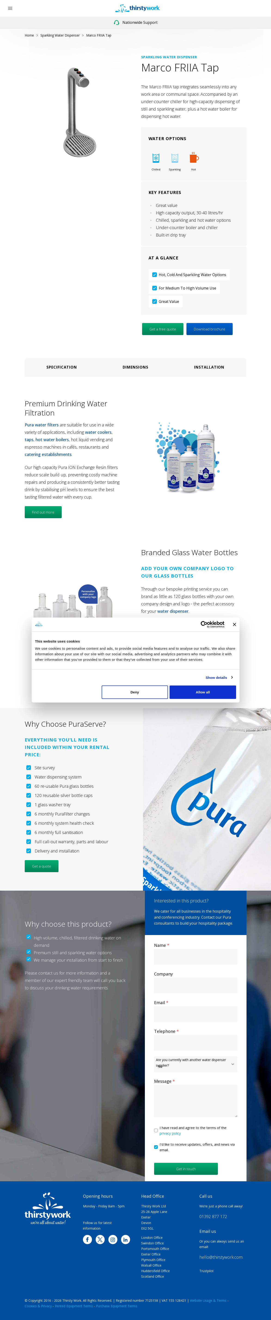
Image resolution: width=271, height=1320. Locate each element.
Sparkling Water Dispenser (60, 35)
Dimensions (135, 367)
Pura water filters (42, 425)
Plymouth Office (153, 1260)
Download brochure (209, 329)
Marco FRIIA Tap (98, 35)
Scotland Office (152, 1276)
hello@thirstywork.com (221, 1257)
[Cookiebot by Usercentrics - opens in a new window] (204, 624)
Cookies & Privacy (38, 1306)
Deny (135, 692)
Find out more (43, 512)
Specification (61, 367)
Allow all (203, 692)
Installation (209, 367)
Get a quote (41, 866)
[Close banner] (234, 624)
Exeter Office (151, 1254)
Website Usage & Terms (208, 1300)
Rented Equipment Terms (74, 1306)
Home (29, 35)
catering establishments (48, 454)
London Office (152, 1237)
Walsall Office (151, 1265)
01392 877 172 (213, 1216)
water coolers (98, 432)
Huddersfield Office (155, 1271)
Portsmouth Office (155, 1248)
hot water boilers (52, 439)
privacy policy (170, 1133)
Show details (216, 677)
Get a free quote (162, 329)
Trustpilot (206, 1271)
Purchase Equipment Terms (116, 1306)
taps (29, 439)
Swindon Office (152, 1243)
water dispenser (173, 611)
